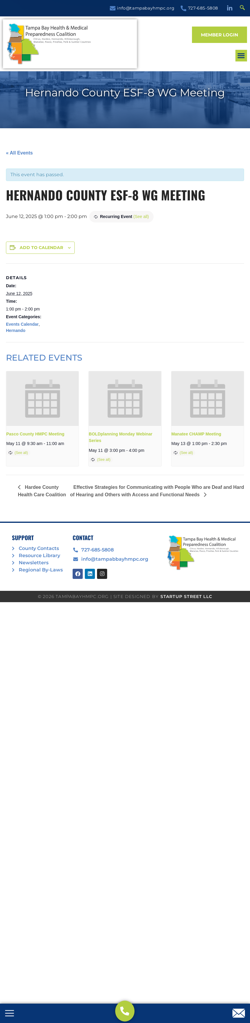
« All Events (19, 152)
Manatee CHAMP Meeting (196, 434)
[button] (148, 44)
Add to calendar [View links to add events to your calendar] (41, 247)
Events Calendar (22, 324)
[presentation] (42, 398)
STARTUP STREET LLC (186, 596)
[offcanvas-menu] (9, 1013)
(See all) (141, 216)
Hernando (15, 330)
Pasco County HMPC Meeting (35, 434)
